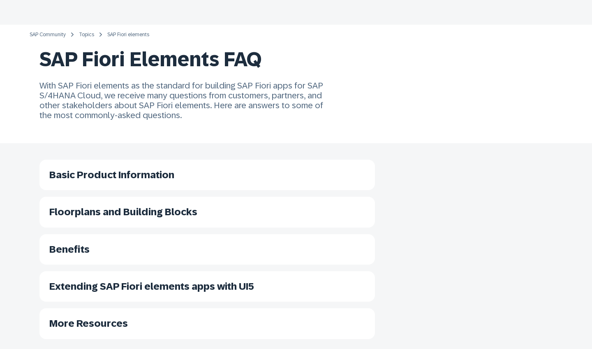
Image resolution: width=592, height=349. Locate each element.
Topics (86, 34)
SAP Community (48, 34)
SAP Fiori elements (128, 34)
